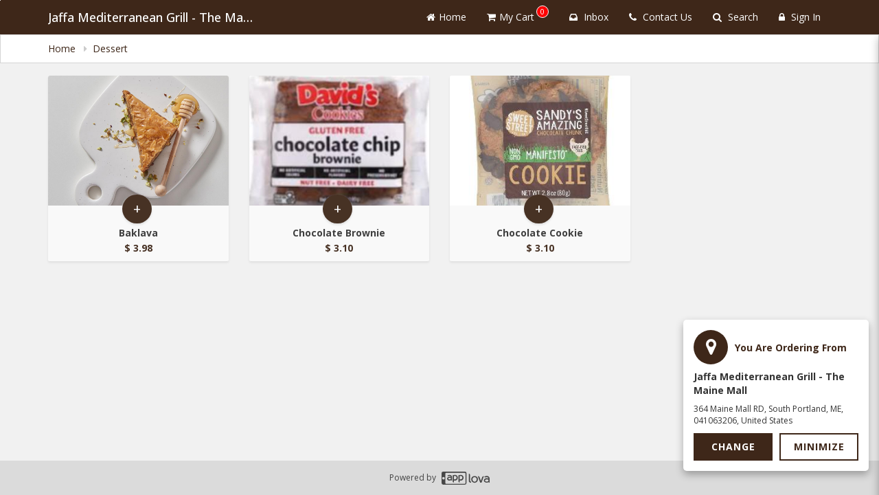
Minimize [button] (819, 446)
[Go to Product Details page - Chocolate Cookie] (540, 141)
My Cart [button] (518, 14)
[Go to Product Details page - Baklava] (138, 141)
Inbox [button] (588, 16)
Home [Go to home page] (446, 16)
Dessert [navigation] (111, 48)
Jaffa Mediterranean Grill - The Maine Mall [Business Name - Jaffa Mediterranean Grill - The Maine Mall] (151, 17)
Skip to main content (0, 0)
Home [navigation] (63, 48)
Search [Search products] (735, 16)
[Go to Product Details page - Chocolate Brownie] (339, 141)
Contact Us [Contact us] (660, 16)
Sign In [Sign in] (800, 16)
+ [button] (137, 208)
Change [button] (733, 446)
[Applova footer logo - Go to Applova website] (466, 478)
